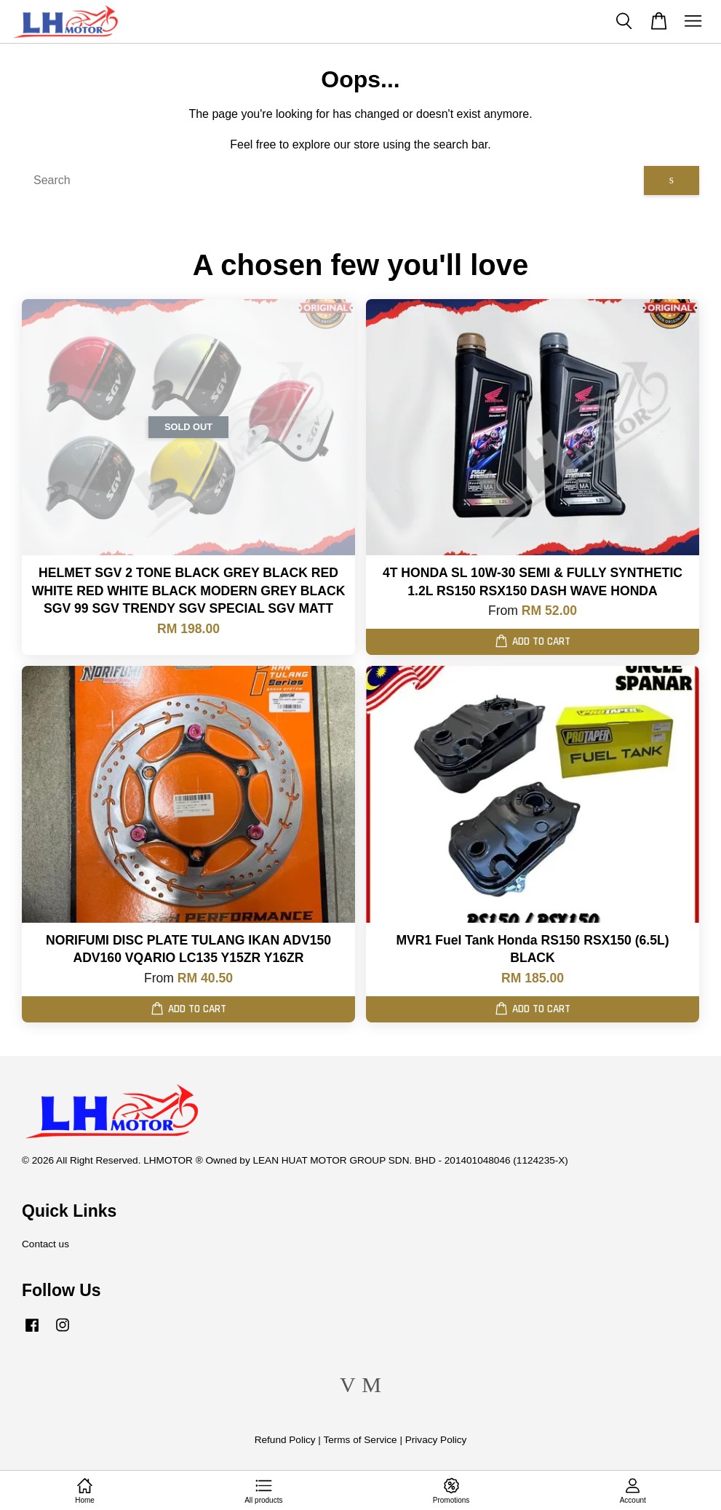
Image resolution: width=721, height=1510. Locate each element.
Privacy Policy (436, 1439)
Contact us (45, 1244)
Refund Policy (285, 1439)
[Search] (333, 180)
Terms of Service (360, 1439)
